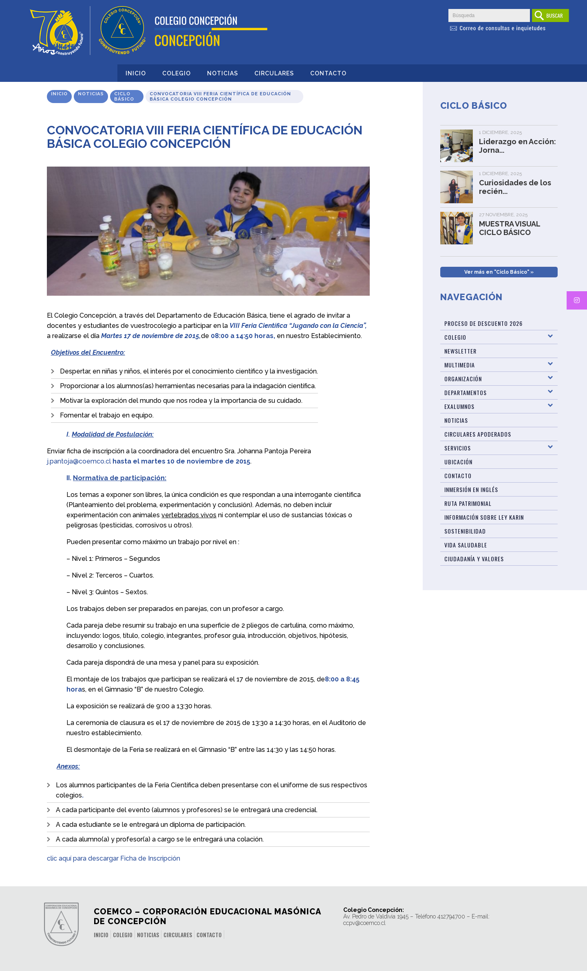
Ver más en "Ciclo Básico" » (499, 272)
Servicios (457, 448)
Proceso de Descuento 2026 (483, 323)
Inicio (136, 73)
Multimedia (459, 364)
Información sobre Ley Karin (484, 517)
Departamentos (465, 392)
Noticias (222, 73)
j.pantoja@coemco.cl (79, 461)
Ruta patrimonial (468, 503)
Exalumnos (459, 406)
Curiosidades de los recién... (515, 187)
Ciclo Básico (124, 96)
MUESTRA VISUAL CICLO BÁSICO (509, 228)
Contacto (328, 73)
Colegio (176, 73)
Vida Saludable (465, 544)
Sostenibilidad (465, 531)
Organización (463, 378)
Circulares (274, 73)
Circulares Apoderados (477, 434)
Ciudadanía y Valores (474, 558)
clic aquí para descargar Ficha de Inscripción (113, 858)
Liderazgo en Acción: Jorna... (517, 145)
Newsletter (460, 351)
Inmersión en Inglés (471, 489)
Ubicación (458, 461)
